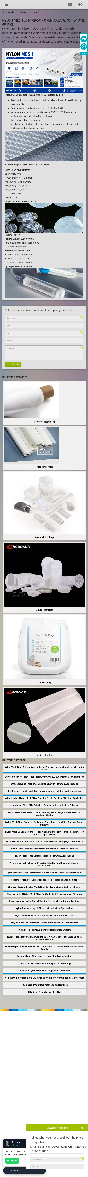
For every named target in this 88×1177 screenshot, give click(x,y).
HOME (7, 12)
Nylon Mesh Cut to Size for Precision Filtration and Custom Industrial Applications (44, 864)
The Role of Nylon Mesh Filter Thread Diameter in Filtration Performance (44, 791)
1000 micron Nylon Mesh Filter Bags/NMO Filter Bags (44, 963)
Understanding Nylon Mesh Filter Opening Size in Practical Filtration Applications (44, 798)
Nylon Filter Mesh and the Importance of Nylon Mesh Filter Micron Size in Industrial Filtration (44, 938)
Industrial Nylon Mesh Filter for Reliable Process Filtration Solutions (44, 879)
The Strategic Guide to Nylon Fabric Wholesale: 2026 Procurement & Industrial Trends (44, 948)
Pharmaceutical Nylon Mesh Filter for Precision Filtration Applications (44, 901)
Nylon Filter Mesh (30, 12)
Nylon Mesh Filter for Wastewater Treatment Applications (44, 915)
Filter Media (16, 12)
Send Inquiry (13, 364)
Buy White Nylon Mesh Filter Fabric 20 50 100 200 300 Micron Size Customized (44, 776)
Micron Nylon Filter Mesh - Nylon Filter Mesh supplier (44, 956)
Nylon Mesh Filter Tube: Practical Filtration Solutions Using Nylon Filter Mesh (44, 841)
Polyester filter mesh (44, 421)
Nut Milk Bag (44, 682)
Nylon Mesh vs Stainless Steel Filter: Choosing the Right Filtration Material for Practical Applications (44, 833)
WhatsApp (15, 1170)
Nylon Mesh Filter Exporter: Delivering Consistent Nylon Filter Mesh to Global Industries (44, 823)
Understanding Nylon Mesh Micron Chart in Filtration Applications (44, 783)
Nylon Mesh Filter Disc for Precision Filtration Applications (44, 855)
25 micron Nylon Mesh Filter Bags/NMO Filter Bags (44, 970)
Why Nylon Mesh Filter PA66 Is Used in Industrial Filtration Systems (44, 922)
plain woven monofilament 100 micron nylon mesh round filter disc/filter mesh (44, 977)
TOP (84, 53)
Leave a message (57, 1128)
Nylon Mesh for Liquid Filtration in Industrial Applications (44, 908)
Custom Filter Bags (44, 537)
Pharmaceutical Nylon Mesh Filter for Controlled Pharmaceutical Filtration (44, 894)
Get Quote (12, 1160)
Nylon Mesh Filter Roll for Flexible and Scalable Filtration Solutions (44, 848)
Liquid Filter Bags (44, 609)
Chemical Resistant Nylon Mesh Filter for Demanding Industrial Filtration (44, 886)
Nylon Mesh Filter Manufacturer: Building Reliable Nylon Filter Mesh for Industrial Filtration (44, 813)
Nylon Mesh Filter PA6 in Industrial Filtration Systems (44, 929)
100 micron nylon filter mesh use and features (44, 984)
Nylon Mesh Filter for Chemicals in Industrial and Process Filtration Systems (45, 872)
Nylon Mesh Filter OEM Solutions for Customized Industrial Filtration (44, 805)
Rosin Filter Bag (44, 755)
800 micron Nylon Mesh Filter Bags (44, 992)
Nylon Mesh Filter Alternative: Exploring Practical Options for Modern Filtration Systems (44, 768)
